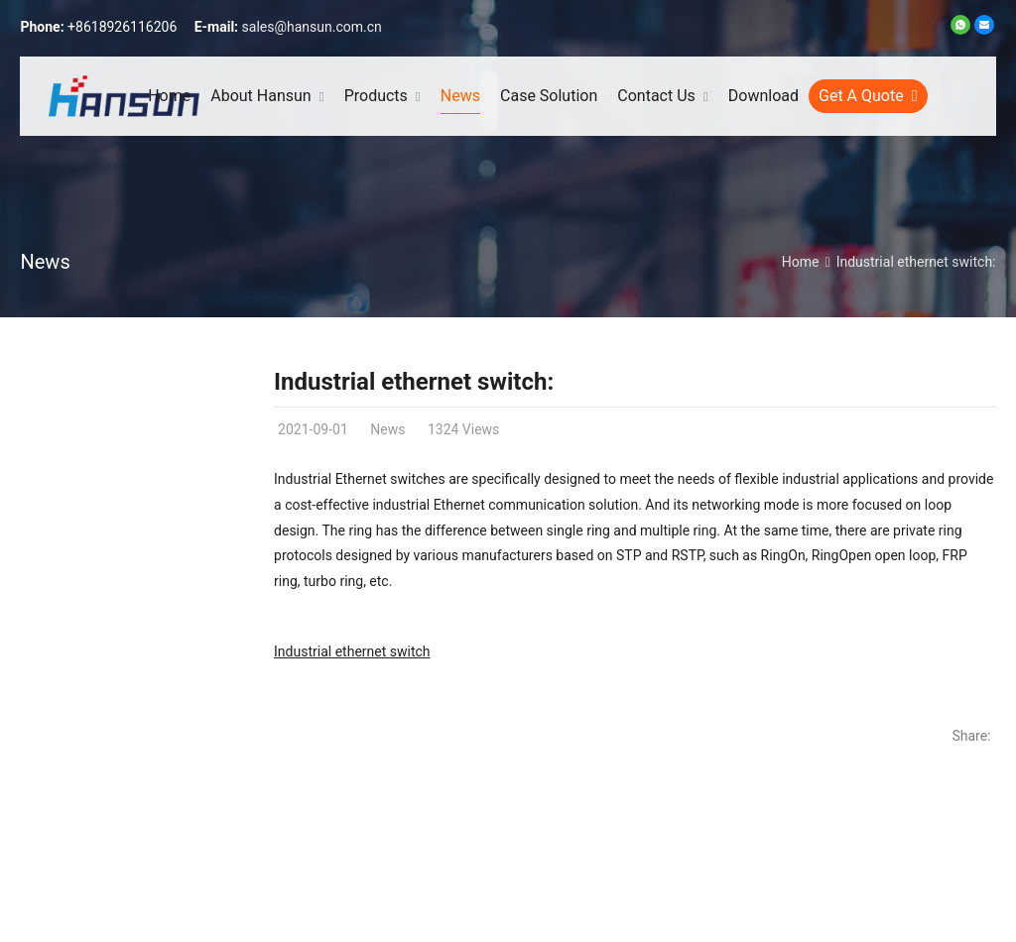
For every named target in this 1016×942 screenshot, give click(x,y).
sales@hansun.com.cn (312, 27)
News (44, 262)
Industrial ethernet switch (352, 651)
